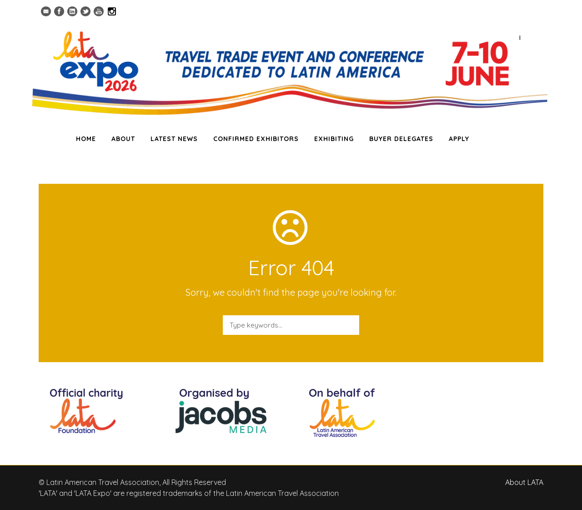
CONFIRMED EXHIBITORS (256, 139)
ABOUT (123, 139)
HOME (86, 139)
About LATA (524, 482)
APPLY (459, 139)
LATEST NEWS (174, 139)
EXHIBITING (334, 139)
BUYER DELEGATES (401, 139)
